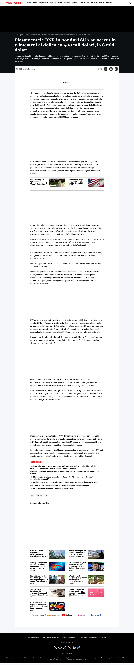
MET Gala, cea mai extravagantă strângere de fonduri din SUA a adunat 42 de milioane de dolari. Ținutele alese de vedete (38, 182)
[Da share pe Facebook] (105, 69)
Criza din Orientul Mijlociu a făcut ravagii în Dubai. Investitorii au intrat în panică (39, 553)
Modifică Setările (67, 642)
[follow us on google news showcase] (52, 615)
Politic (53, 3)
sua (46, 495)
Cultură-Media (97, 3)
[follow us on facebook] (96, 615)
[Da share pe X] (111, 69)
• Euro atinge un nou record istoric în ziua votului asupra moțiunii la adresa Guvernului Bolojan (64, 473)
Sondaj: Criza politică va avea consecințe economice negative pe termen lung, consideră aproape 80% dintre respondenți (38, 565)
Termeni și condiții (68, 637)
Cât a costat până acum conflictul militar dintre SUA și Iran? (77, 182)
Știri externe (64, 3)
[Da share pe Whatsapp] (116, 69)
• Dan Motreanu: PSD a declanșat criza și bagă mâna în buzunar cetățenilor (59, 485)
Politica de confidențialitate (87, 637)
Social (75, 3)
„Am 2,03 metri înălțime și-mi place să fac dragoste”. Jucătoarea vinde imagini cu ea (78, 578)
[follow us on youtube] (67, 615)
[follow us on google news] (37, 615)
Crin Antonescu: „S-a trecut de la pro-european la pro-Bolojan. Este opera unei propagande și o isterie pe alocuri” (77, 565)
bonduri (39, 495)
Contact (103, 637)
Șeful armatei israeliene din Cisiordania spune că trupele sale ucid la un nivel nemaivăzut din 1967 (39, 592)
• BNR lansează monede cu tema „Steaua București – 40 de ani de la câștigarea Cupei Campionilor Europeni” (63, 478)
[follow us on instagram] (81, 615)
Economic (43, 3)
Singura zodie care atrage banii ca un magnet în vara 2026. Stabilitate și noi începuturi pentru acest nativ (77, 592)
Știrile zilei (32, 3)
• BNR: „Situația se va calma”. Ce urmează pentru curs (51, 489)
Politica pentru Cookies (51, 637)
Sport (109, 3)
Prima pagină (19, 35)
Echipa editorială (33, 637)
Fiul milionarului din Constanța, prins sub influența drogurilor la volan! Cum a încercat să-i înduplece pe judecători (39, 578)
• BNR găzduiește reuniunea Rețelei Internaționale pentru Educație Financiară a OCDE (64, 482)
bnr (32, 495)
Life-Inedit (84, 3)
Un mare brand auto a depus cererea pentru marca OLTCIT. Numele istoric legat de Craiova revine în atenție (39, 605)
